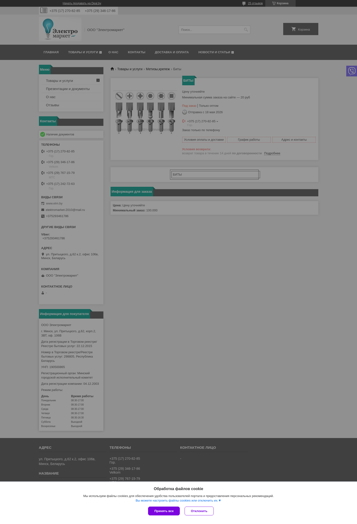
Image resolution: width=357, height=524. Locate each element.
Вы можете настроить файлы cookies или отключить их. (177, 500)
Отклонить (199, 511)
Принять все (164, 511)
